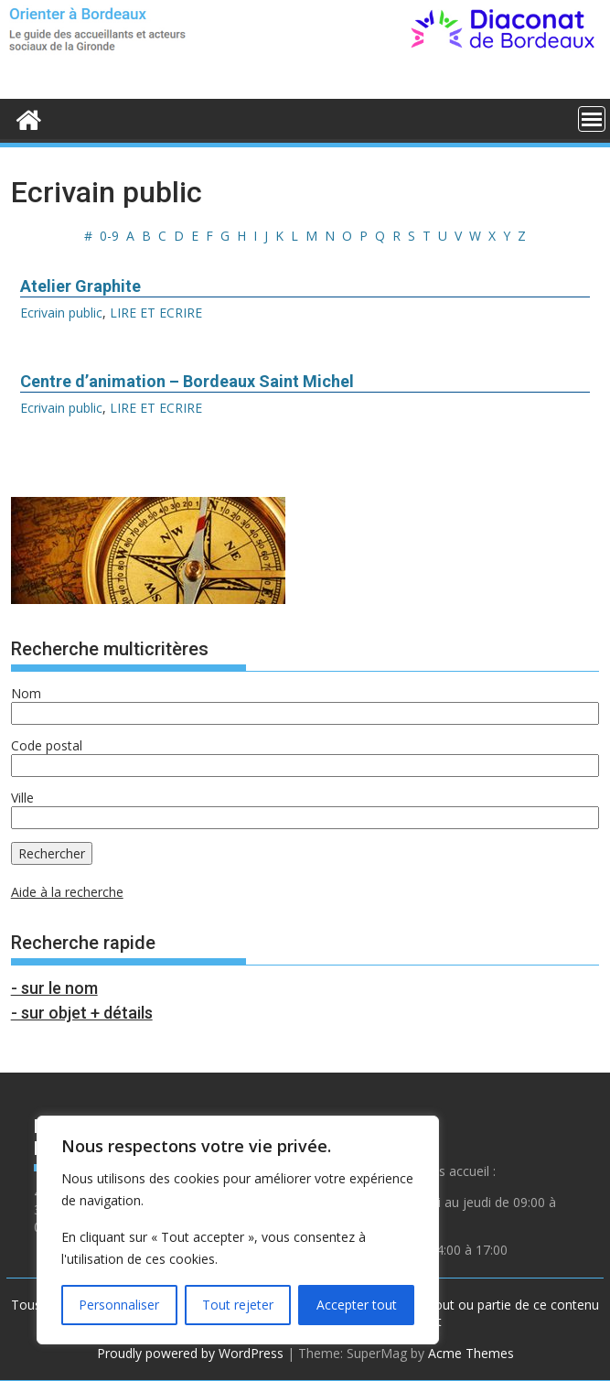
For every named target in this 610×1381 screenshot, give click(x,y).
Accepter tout (356, 1304)
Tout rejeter (237, 1304)
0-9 (109, 235)
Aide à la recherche (67, 892)
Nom (26, 693)
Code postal (46, 745)
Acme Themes (471, 1353)
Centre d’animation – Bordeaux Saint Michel (187, 381)
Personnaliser (119, 1304)
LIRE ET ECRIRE (156, 312)
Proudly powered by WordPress (190, 1353)
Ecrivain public (61, 312)
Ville (22, 797)
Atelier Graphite (80, 286)
